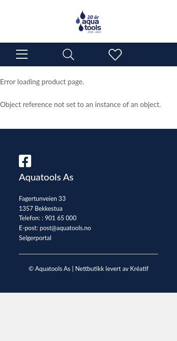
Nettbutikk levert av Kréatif (111, 268)
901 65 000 (60, 218)
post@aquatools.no (65, 228)
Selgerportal (35, 238)
